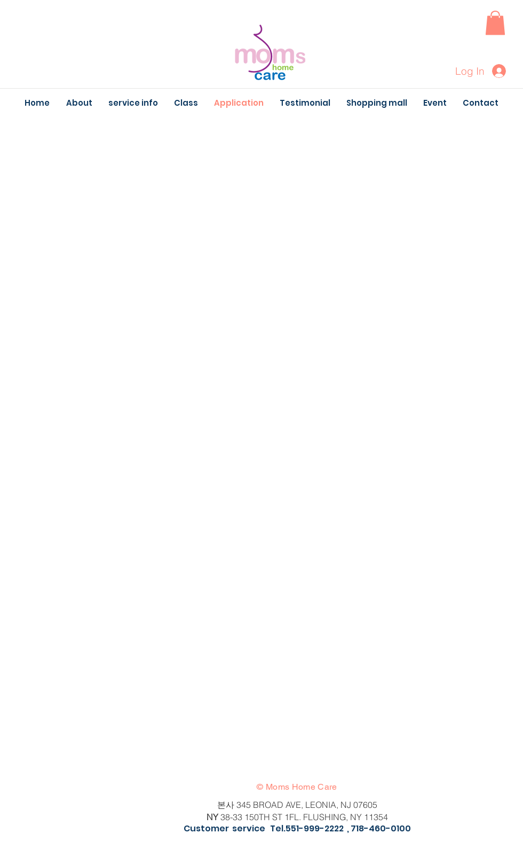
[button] (495, 23)
